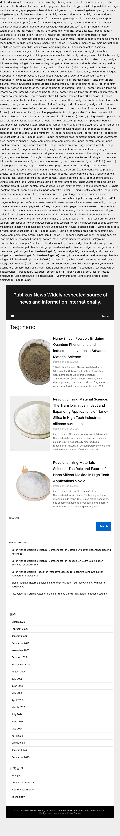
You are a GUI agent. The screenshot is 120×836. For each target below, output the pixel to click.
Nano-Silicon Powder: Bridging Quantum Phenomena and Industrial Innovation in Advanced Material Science (78, 350)
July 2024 (17, 732)
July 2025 (17, 697)
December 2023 (21, 775)
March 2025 (18, 725)
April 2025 (17, 718)
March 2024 (18, 761)
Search (14, 536)
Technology (18, 815)
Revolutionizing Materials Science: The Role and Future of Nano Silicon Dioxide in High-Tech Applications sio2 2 (78, 487)
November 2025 (20, 668)
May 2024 (17, 747)
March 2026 (18, 640)
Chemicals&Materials (23, 800)
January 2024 (19, 768)
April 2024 (17, 754)
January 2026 (19, 654)
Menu (105, 316)
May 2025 (17, 711)
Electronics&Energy (23, 807)
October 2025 (19, 675)
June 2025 (17, 704)
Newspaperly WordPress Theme (64, 831)
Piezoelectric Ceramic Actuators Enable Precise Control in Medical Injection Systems (59, 612)
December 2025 (21, 661)
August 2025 (19, 689)
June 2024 (18, 739)
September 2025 (21, 682)
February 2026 (20, 647)
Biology (16, 793)
